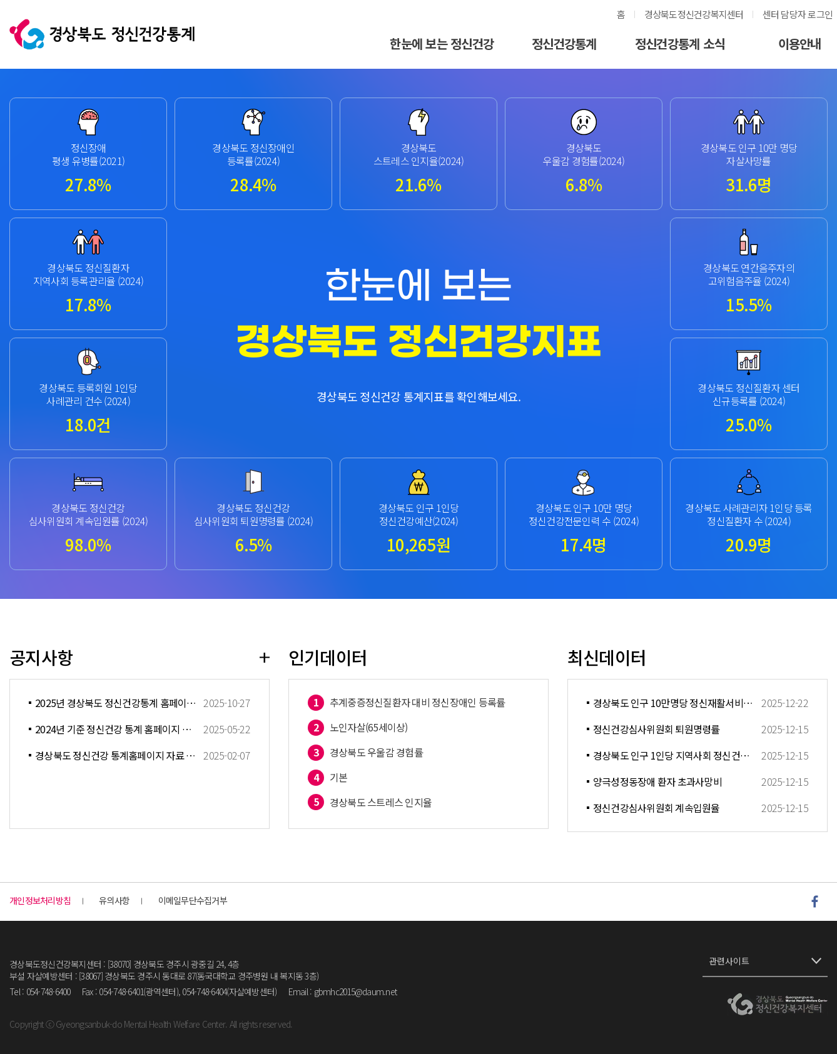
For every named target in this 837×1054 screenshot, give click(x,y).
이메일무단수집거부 (192, 900)
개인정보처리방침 (40, 900)
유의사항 (114, 900)
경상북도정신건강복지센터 (694, 14)
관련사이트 (729, 961)
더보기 (264, 657)
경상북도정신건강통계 (102, 34)
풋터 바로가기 (0, 0)
